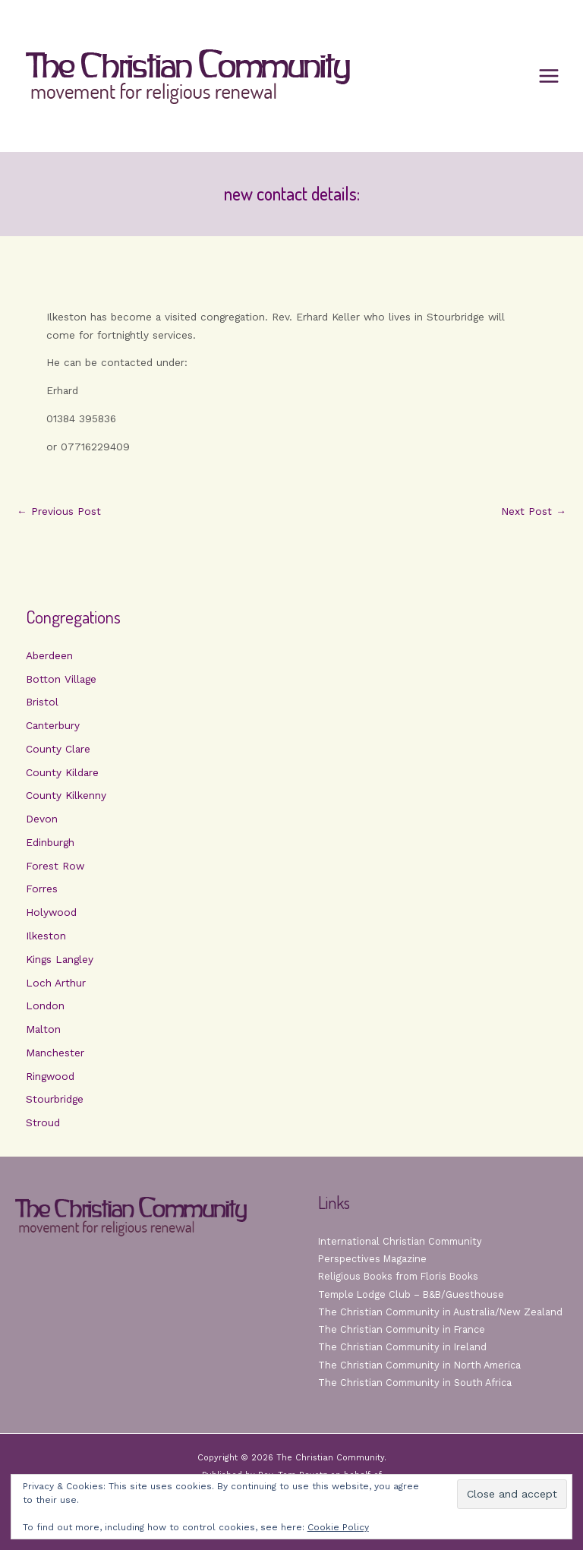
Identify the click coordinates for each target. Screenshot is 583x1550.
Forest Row (55, 866)
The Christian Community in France (401, 1329)
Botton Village (61, 679)
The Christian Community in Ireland (402, 1347)
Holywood (51, 912)
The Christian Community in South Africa (415, 1382)
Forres (42, 888)
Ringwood (50, 1076)
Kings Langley (59, 959)
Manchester (55, 1052)
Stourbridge (55, 1099)
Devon (42, 819)
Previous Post (59, 512)
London (45, 1005)
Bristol (42, 702)
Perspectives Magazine (372, 1258)
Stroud (43, 1122)
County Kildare (62, 772)
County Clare (58, 749)
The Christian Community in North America (419, 1365)
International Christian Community (400, 1241)
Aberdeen (49, 655)
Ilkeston (46, 936)
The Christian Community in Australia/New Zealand (440, 1312)
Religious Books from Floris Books (398, 1276)
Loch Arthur (56, 983)
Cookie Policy (338, 1527)
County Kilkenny (66, 795)
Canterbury (53, 725)
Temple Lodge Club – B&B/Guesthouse (411, 1294)
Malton (43, 1029)
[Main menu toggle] (549, 76)
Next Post (533, 512)
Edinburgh (50, 842)
